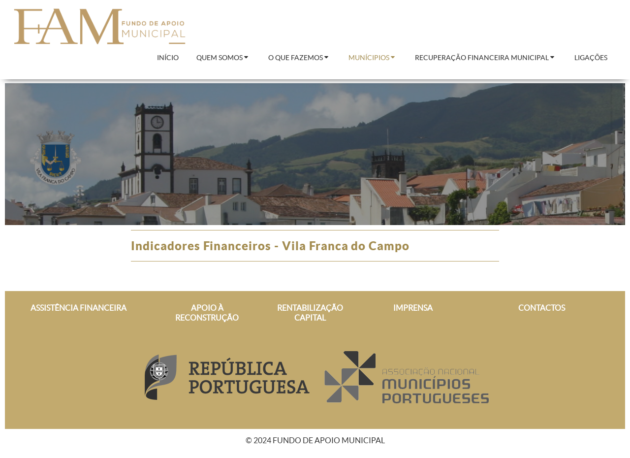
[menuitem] (168, 58)
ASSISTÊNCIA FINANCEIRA (78, 307)
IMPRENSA (413, 307)
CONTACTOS (541, 307)
